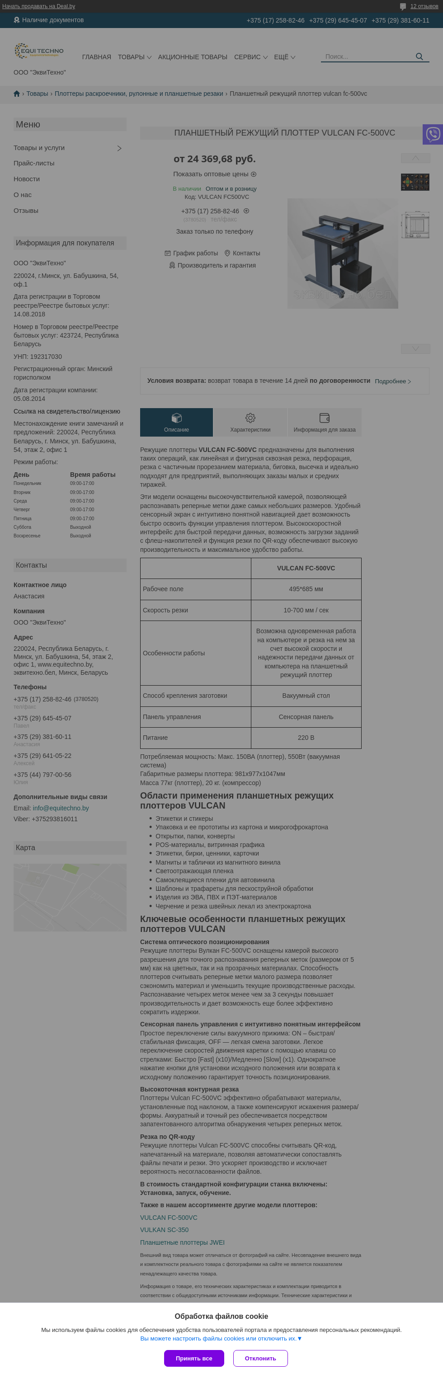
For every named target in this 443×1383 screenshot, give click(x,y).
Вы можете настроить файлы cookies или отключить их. (218, 1338)
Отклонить (260, 1358)
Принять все (194, 1358)
